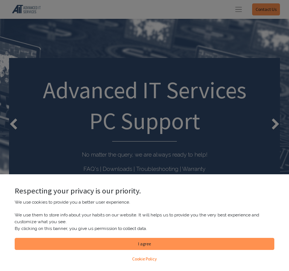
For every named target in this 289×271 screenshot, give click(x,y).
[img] (11, 125)
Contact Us (266, 9)
